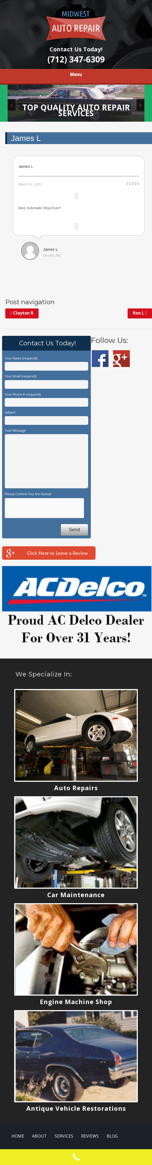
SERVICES (64, 1136)
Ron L (140, 313)
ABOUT (39, 1136)
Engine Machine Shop (76, 1001)
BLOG (112, 1136)
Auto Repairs (76, 787)
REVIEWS (90, 1136)
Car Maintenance (76, 894)
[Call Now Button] (76, 1157)
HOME (18, 1136)
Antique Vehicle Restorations (76, 1108)
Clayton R (22, 313)
